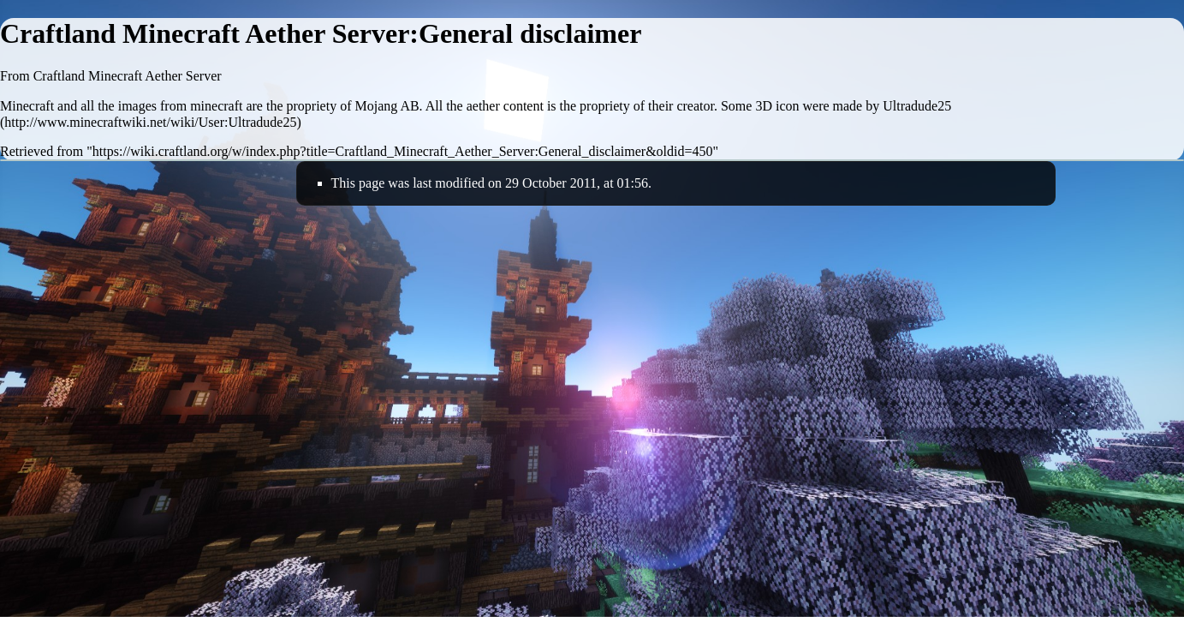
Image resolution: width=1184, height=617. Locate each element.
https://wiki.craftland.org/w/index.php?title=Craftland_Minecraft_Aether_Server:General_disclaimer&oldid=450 (402, 151)
